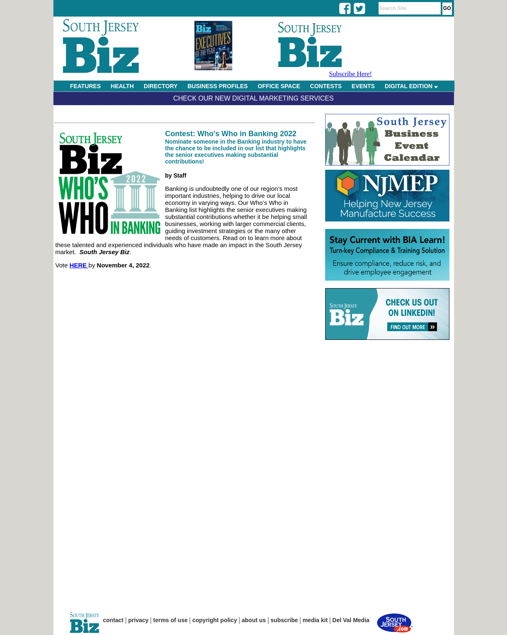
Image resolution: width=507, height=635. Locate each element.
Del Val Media (350, 620)
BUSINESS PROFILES (218, 86)
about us (254, 620)
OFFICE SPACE (279, 86)
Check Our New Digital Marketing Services (253, 98)
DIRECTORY (161, 86)
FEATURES (85, 86)
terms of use (170, 620)
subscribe (284, 620)
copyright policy (214, 620)
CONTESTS (326, 86)
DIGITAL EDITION (411, 86)
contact (113, 620)
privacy (138, 620)
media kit (315, 620)
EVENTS (363, 86)
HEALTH (122, 86)
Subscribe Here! (350, 73)
